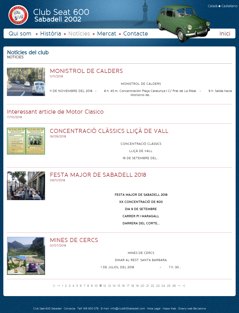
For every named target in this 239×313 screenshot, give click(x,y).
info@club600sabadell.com (127, 308)
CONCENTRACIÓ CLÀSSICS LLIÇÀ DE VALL (109, 131)
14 (115, 286)
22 (153, 286)
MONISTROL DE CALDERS (86, 71)
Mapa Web (169, 308)
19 (138, 286)
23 (158, 286)
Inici (224, 33)
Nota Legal (154, 308)
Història (50, 33)
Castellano (229, 6)
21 (148, 286)
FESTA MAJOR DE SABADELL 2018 (98, 175)
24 (164, 286)
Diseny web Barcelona (192, 308)
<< (59, 286)
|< (54, 286)
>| (184, 286)
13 (110, 286)
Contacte (135, 33)
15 (119, 286)
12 (105, 286)
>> (180, 286)
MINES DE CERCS (74, 240)
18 (133, 286)
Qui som (20, 33)
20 (143, 286)
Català (213, 6)
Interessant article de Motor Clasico (55, 111)
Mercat (106, 33)
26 (174, 286)
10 (97, 286)
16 (124, 286)
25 (169, 286)
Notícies (79, 33)
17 (128, 286)
